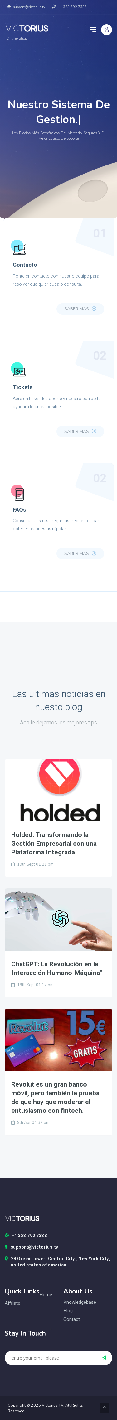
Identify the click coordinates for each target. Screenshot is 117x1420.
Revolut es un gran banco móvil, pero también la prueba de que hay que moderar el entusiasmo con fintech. (55, 1098)
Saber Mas (80, 309)
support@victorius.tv (26, 7)
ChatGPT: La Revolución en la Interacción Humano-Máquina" (56, 968)
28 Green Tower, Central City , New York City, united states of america (57, 1262)
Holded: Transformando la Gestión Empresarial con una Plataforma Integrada (54, 843)
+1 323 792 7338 (69, 7)
